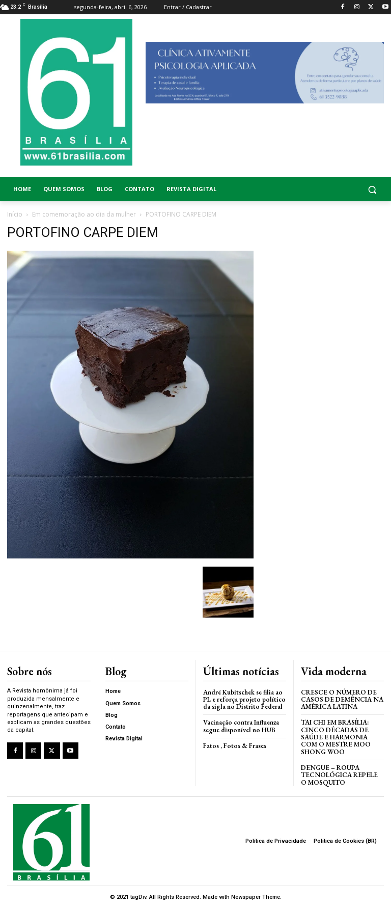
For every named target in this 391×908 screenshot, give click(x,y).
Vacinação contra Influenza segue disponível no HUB (241, 726)
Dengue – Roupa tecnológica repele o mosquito (339, 775)
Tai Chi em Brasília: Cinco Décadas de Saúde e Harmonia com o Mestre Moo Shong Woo (336, 737)
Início (14, 214)
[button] (342, 189)
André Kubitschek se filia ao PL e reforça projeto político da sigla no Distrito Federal (244, 699)
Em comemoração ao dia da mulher (84, 214)
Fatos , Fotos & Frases (234, 745)
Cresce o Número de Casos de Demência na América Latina (342, 699)
